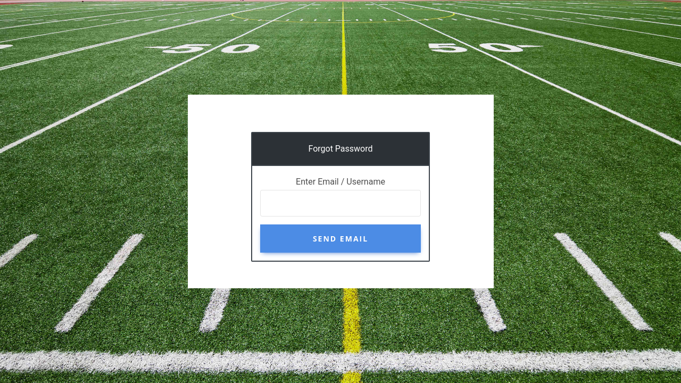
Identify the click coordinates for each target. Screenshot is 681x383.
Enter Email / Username (340, 182)
